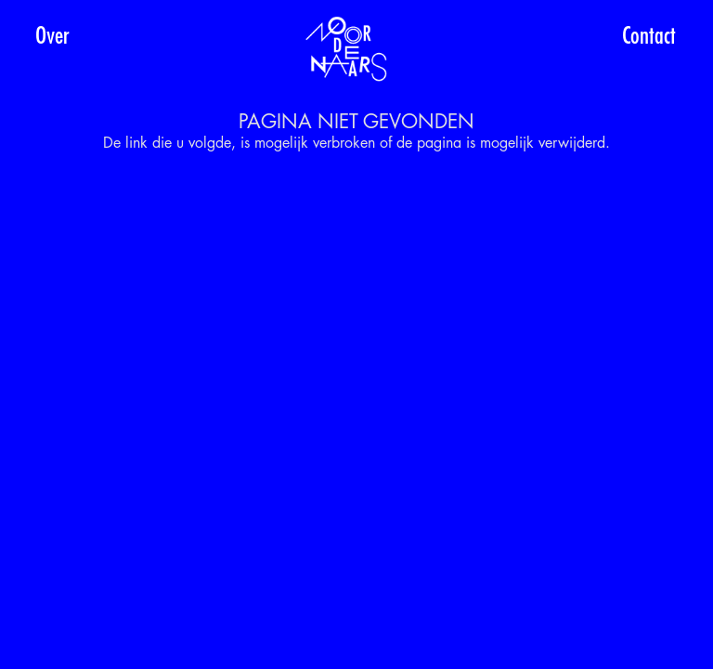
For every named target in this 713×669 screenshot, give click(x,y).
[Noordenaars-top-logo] (346, 49)
